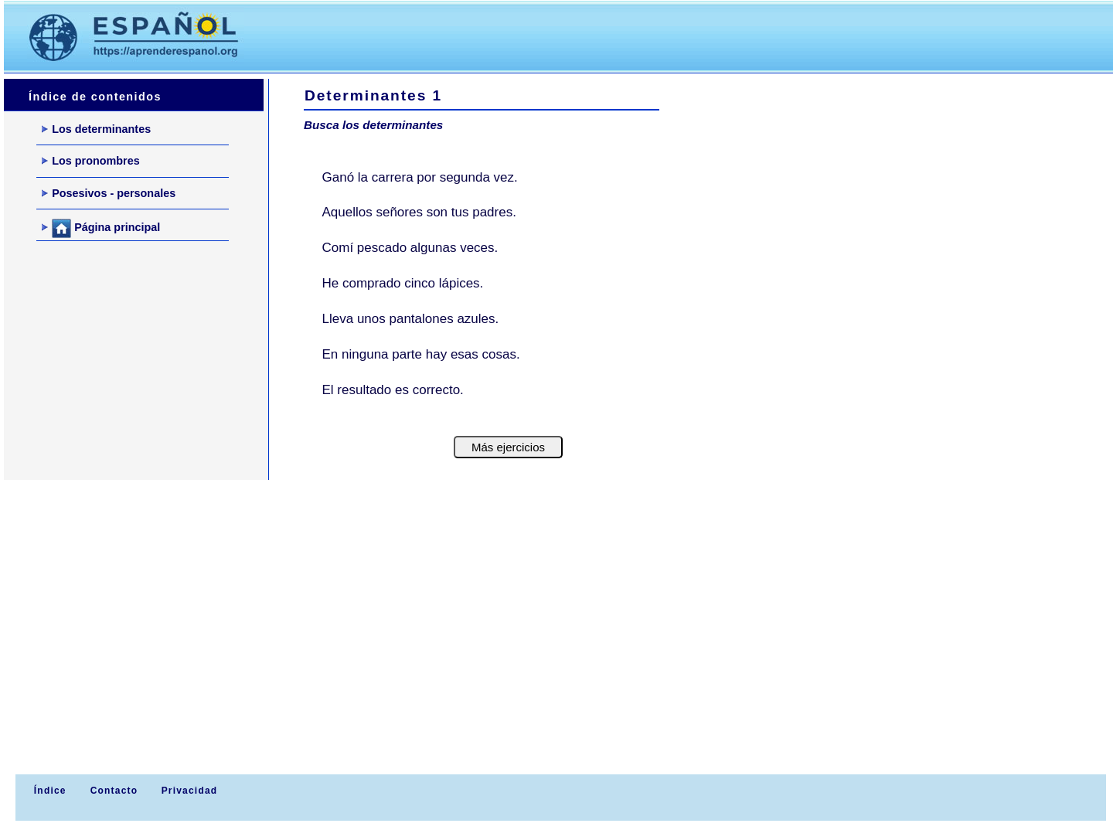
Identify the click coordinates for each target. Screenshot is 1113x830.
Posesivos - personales (108, 193)
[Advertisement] (548, 35)
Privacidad (190, 790)
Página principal (101, 228)
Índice (48, 790)
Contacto (114, 790)
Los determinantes (96, 129)
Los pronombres (91, 161)
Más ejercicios (508, 447)
